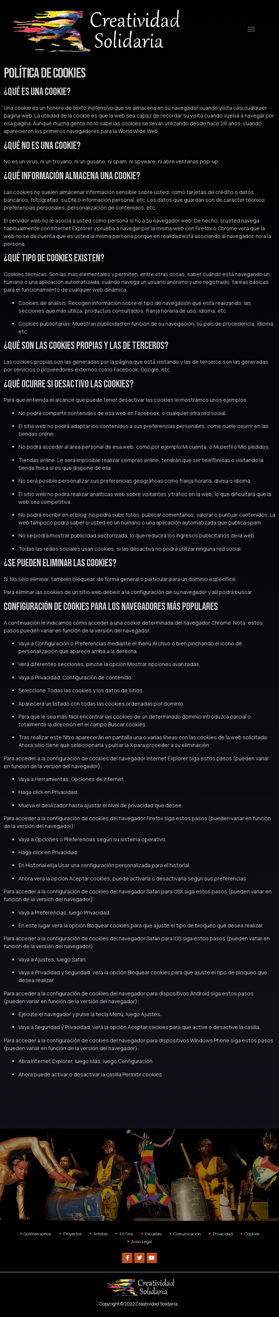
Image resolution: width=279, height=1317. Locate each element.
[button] (251, 29)
